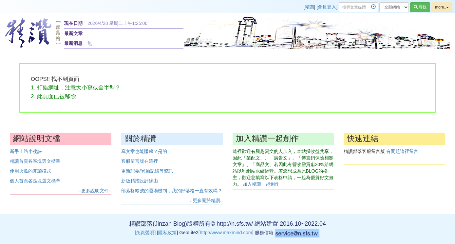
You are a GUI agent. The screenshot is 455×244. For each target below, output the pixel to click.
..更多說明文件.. (95, 190)
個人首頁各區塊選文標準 (35, 180)
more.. (442, 7)
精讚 (309, 6)
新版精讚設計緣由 (139, 180)
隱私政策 (167, 232)
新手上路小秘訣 (26, 151)
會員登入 (327, 6)
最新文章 (73, 33)
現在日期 (73, 23)
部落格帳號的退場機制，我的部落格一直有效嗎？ (171, 190)
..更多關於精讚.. (206, 200)
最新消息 (73, 43)
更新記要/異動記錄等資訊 (147, 171)
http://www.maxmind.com (226, 232)
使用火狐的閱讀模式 (30, 171)
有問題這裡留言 (402, 151)
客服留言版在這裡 (139, 161)
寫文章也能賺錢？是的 (144, 151)
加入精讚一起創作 (261, 184)
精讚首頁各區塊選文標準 (35, 161)
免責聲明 (145, 232)
